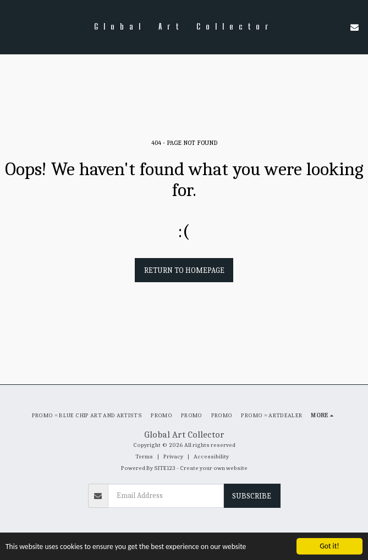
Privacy (173, 456)
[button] (12, 26)
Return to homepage (184, 270)
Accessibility (211, 456)
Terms (144, 456)
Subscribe (251, 496)
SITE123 (164, 468)
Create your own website (214, 468)
